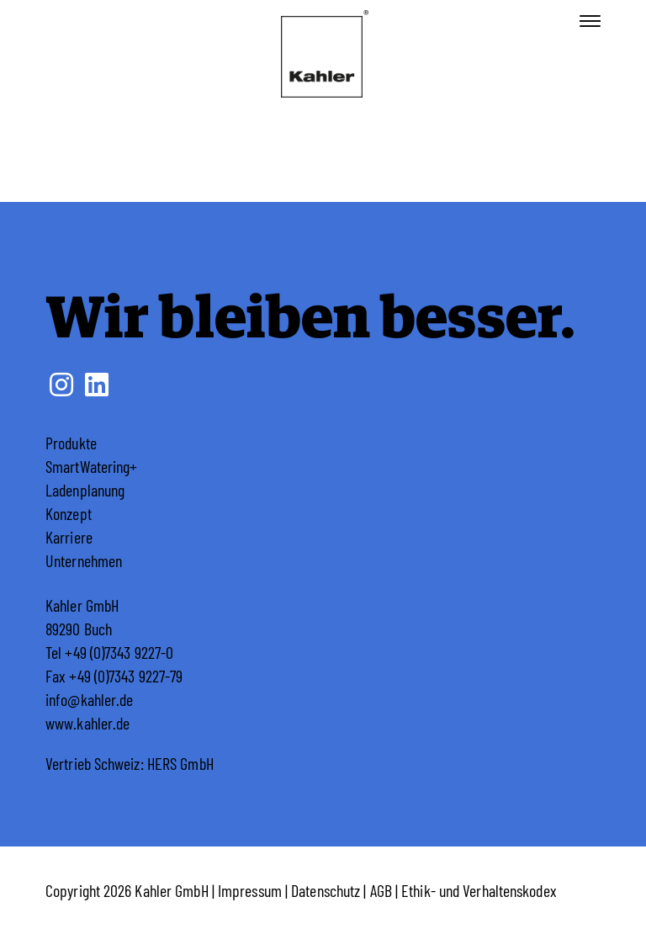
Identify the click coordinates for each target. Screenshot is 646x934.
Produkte (71, 443)
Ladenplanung (84, 490)
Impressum (250, 890)
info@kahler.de (89, 699)
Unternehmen (83, 560)
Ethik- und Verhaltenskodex (479, 890)
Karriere (69, 537)
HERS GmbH (180, 763)
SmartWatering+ (91, 466)
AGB (381, 890)
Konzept (68, 513)
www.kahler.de (87, 723)
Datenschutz (325, 890)
